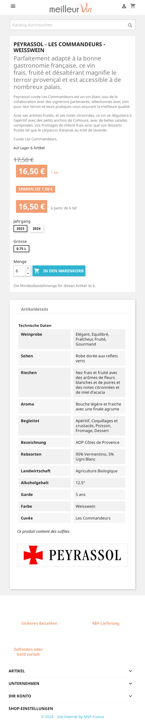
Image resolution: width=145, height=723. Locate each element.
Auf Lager (21, 147)
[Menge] (19, 270)
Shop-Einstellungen (31, 708)
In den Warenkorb (59, 271)
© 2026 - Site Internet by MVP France (72, 716)
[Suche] (72, 25)
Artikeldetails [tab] (34, 309)
